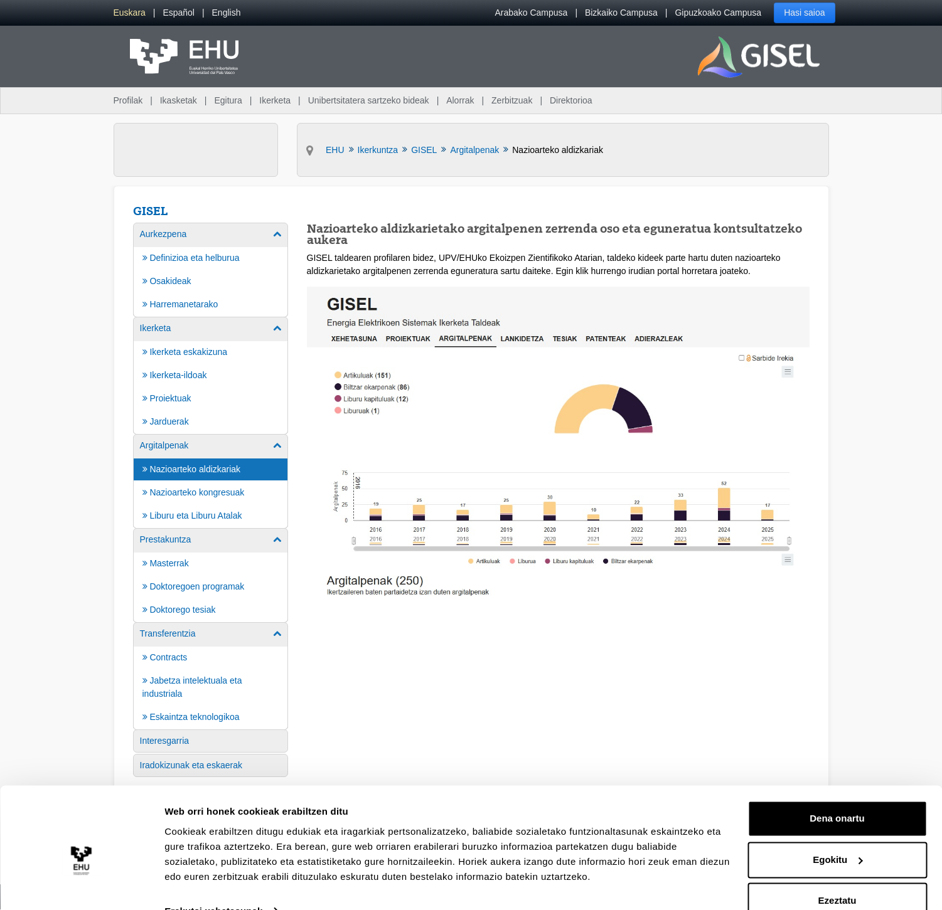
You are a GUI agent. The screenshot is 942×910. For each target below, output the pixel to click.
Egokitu (837, 833)
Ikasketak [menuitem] (178, 100)
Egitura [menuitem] (228, 100)
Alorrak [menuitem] (460, 100)
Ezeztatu (837, 875)
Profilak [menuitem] (128, 100)
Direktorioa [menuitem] (571, 100)
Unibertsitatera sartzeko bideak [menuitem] (368, 100)
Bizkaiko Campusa (621, 13)
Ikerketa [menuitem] (275, 100)
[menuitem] (129, 13)
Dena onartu (837, 793)
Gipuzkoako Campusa (718, 13)
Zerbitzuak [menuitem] (511, 100)
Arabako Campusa (531, 13)
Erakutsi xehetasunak (213, 885)
